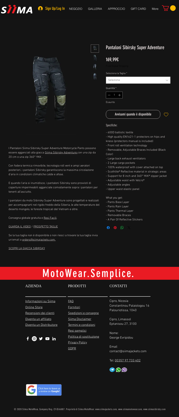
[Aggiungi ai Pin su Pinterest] (115, 227)
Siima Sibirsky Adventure (61, 152)
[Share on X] (129, 227)
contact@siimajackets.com (128, 351)
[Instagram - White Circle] (34, 338)
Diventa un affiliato (38, 319)
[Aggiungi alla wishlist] (166, 114)
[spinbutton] (114, 95)
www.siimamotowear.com (130, 409)
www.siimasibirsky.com (154, 409)
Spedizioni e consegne (83, 313)
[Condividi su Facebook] (108, 227)
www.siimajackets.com (106, 409)
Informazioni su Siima (40, 301)
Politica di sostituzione (83, 337)
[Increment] (120, 95)
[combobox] (138, 80)
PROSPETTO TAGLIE (45, 227)
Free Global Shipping (117, 66)
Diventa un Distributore (41, 325)
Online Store (34, 307)
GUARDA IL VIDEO (20, 227)
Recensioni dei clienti (39, 313)
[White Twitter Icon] (40, 338)
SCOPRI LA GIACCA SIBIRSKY (27, 248)
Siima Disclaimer (79, 319)
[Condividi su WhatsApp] (122, 227)
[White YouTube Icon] (47, 338)
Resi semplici (77, 331)
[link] (169, 8)
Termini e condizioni (81, 325)
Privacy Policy (77, 343)
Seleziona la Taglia (116, 73)
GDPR (72, 349)
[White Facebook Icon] (27, 338)
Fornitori (74, 307)
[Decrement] (108, 95)
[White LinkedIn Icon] (53, 338)
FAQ (70, 301)
